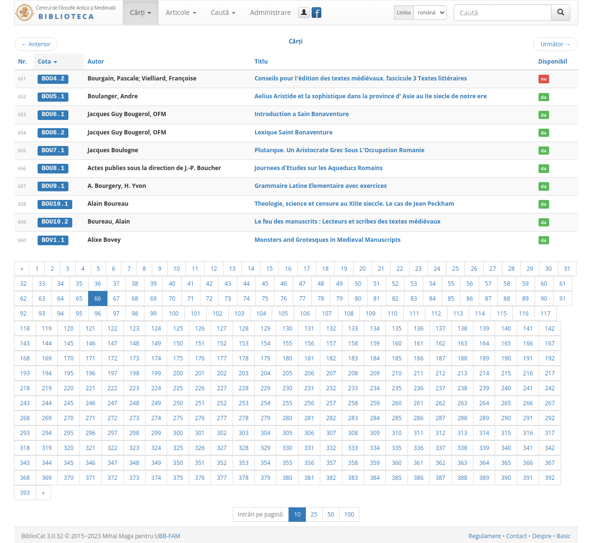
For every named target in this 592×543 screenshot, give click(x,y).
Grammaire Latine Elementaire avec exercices (320, 185)
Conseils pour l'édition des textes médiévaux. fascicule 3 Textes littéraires (360, 78)
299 (156, 431)
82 (395, 296)
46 (283, 281)
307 (331, 431)
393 (25, 490)
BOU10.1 (54, 203)
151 (200, 341)
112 (436, 311)
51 (376, 281)
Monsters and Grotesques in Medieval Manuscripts (327, 238)
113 (458, 311)
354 (265, 460)
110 (392, 311)
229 (265, 386)
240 (506, 386)
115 (501, 311)
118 (25, 326)
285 (396, 416)
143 (25, 341)
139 (484, 326)
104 (261, 311)
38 (135, 281)
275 (178, 416)
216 (528, 371)
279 (265, 416)
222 (112, 386)
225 (178, 386)
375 (178, 475)
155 (287, 341)
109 (370, 311)
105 (283, 311)
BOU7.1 (52, 149)
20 (362, 266)
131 (309, 326)
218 (25, 386)
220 (68, 386)
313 (462, 431)
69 (153, 296)
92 (23, 311)
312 (440, 431)
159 (375, 341)
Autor (96, 61)
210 (396, 371)
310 (396, 431)
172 (112, 356)
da (543, 96)
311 (418, 431)
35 (79, 281)
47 (302, 281)
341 (528, 446)
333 (353, 446)
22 (399, 266)
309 (375, 431)
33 (42, 281)
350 (178, 460)
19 (344, 266)
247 (112, 401)
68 (135, 296)
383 (353, 475)
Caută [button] (223, 12)
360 (396, 460)
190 (506, 356)
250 (178, 401)
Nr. (22, 61)
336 (418, 446)
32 (23, 281)
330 (287, 446)
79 (339, 296)
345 (68, 460)
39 (153, 281)
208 (353, 371)
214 (484, 371)
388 (462, 475)
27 (492, 266)
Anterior (36, 44)
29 (529, 266)
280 (287, 416)
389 (484, 475)
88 (506, 296)
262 (440, 401)
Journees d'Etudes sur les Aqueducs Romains (318, 167)
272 (112, 416)
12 (213, 266)
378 (244, 475)
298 (134, 431)
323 (134, 446)
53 (413, 281)
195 (68, 371)
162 (440, 341)
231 (309, 386)
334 (375, 446)
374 (156, 475)
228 (244, 386)
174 (156, 356)
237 (440, 386)
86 (469, 296)
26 (474, 266)
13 (232, 266)
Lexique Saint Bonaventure (293, 131)
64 (60, 296)
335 (396, 446)
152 (221, 341)
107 (326, 311)
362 (440, 460)
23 (418, 266)
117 (545, 311)
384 (375, 475)
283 (353, 416)
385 (396, 475)
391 (528, 475)
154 (265, 341)
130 (287, 326)
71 (190, 296)
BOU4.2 (52, 78)
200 (178, 371)
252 (221, 401)
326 (200, 446)
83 (413, 296)
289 (484, 416)
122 (112, 326)
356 (309, 460)
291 (528, 416)
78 (320, 296)
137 (440, 326)
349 (156, 460)
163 (462, 341)
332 (331, 446)
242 (549, 386)
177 (221, 356)
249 (156, 401)
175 (178, 356)
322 (112, 446)
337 (440, 446)
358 (353, 460)
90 (544, 296)
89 (525, 296)
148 (134, 341)
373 (134, 475)
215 (506, 371)
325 (178, 446)
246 (90, 401)
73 (227, 296)
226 (200, 386)
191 (528, 356)
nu (544, 79)
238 (462, 386)
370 (68, 475)
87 (488, 296)
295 (68, 431)
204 (265, 371)
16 (288, 266)
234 (375, 386)
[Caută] (560, 12)
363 (462, 460)
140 (506, 326)
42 (209, 281)
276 (200, 416)
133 (353, 326)
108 (349, 311)
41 (190, 281)
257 (331, 401)
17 (306, 266)
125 (178, 326)
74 (246, 296)
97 (116, 311)
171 (90, 356)
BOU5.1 (52, 96)
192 (549, 356)
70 (172, 296)
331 (309, 446)
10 (176, 266)
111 (414, 311)
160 (396, 341)
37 (116, 281)
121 (90, 326)
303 (244, 431)
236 (418, 386)
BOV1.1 (52, 238)
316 (528, 431)
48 (320, 281)
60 (544, 281)
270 (68, 416)
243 (25, 401)
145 (68, 341)
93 (42, 311)
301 (200, 431)
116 (523, 311)
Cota (47, 61)
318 (25, 446)
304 (265, 431)
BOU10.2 (54, 220)
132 (331, 326)
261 (418, 401)
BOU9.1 (52, 185)
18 (325, 266)
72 (209, 296)
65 (79, 296)
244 (47, 401)
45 (265, 281)
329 (265, 446)
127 (221, 326)
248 (134, 401)
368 (25, 475)
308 (353, 431)
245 (68, 401)
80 (358, 296)
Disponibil (553, 61)
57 (488, 281)
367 (549, 460)
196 (90, 371)
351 (200, 460)
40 (172, 281)
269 (47, 416)
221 (90, 386)
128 (244, 326)
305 (287, 431)
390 (506, 475)
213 (462, 371)
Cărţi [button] (140, 12)
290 (506, 416)
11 (195, 266)
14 (251, 266)
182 (331, 356)
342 (549, 446)
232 (331, 386)
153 (244, 341)
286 (418, 416)
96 (97, 311)
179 (265, 356)
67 (116, 296)
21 (381, 266)
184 (375, 356)
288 (462, 416)
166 (528, 341)
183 (353, 356)
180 (287, 356)
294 (47, 431)
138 (462, 326)
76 (283, 296)
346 (90, 460)
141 (528, 326)
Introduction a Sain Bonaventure (301, 114)
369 (47, 475)
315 (506, 431)
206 (309, 371)
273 (134, 416)
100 (173, 311)
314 (484, 431)
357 (331, 460)
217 (549, 371)
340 (506, 446)
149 (156, 341)
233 (353, 386)
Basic (564, 534)
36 (97, 281)
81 (376, 296)
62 (23, 296)
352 (221, 460)
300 (178, 431)
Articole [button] (181, 12)
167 (549, 341)
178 (244, 356)
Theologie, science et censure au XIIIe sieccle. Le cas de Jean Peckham (354, 203)
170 (68, 356)
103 (239, 311)
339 (484, 446)
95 (79, 311)
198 (134, 371)
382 (331, 475)
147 (112, 341)
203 (244, 371)
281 (309, 416)
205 (287, 371)
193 (25, 371)
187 (440, 356)
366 (528, 460)
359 (375, 460)
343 (25, 460)
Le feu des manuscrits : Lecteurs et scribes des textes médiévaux (347, 220)
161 (418, 341)
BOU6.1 (52, 114)
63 (42, 296)
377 (221, 475)
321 (90, 446)
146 (90, 341)
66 (97, 296)
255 (287, 401)
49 (339, 281)
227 (221, 386)
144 (47, 341)
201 (200, 371)
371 (90, 475)
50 (358, 281)
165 (506, 341)
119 (47, 326)
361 (418, 460)
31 (567, 266)
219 (47, 386)
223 (134, 386)
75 (265, 296)
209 (375, 371)
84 (432, 296)
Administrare (270, 12)
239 (484, 386)
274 (156, 416)
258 (353, 401)
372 (112, 475)
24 (437, 266)
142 (549, 326)
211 (418, 371)
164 (484, 341)
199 (156, 371)
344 (47, 460)
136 (418, 326)
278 (244, 416)
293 (25, 431)
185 (396, 356)
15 (269, 266)
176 (200, 356)
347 (112, 460)
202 (221, 371)
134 (375, 326)
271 (90, 416)
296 (90, 431)
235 (396, 386)
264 (484, 401)
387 (440, 475)
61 (562, 281)
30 (548, 266)
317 (549, 431)
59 (525, 281)
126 (200, 326)
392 (549, 475)
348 (134, 460)
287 (440, 416)
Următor (555, 44)
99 (153, 311)
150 (178, 341)
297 (112, 431)
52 (395, 281)
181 (309, 356)
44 (246, 281)
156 (309, 341)
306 (309, 431)
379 (265, 475)
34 (60, 281)
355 (287, 460)
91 (562, 296)
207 (331, 371)
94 (60, 311)
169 (47, 356)
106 (305, 311)
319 (47, 446)
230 (287, 386)
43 (227, 281)
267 (549, 401)
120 (68, 326)
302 (221, 431)
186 (418, 356)
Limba (404, 12)
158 (353, 341)
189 (484, 356)
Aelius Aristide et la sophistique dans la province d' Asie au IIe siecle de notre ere (370, 96)
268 (25, 416)
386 (418, 475)
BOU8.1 (52, 167)
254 (265, 401)
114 (480, 311)
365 (506, 460)
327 (221, 446)
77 (302, 296)
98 (135, 311)
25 (455, 266)
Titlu (260, 61)
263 (462, 401)
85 (451, 296)
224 (156, 386)
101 (195, 311)
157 (331, 341)
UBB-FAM (167, 534)
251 (200, 401)
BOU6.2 (52, 131)
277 (221, 416)
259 (375, 401)
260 (396, 401)
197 (112, 371)
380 (287, 475)
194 (47, 371)
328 (244, 446)
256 (309, 401)
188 (462, 356)
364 (484, 460)
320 (68, 446)
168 (25, 356)
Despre (542, 534)
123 (134, 326)
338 (462, 446)
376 (200, 475)
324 (156, 446)
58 (506, 281)
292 (549, 416)
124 (156, 326)
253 (244, 401)
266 (528, 401)
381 (309, 475)
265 (506, 401)
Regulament (485, 534)
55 (451, 281)
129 (265, 326)
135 (396, 326)
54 (432, 281)
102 (217, 311)
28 (511, 266)
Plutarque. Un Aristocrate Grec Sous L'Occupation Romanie (339, 149)
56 (469, 281)
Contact (516, 534)
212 (440, 371)
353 (244, 460)
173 (134, 356)
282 (331, 416)
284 (375, 416)
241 (528, 386)
